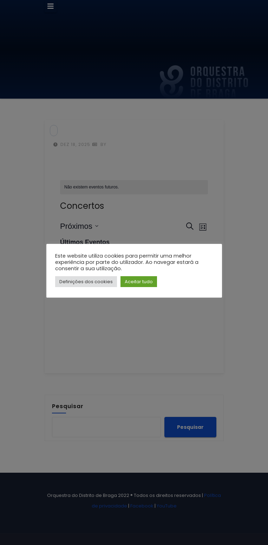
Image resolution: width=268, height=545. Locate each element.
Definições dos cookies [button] (86, 281)
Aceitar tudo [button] (139, 281)
